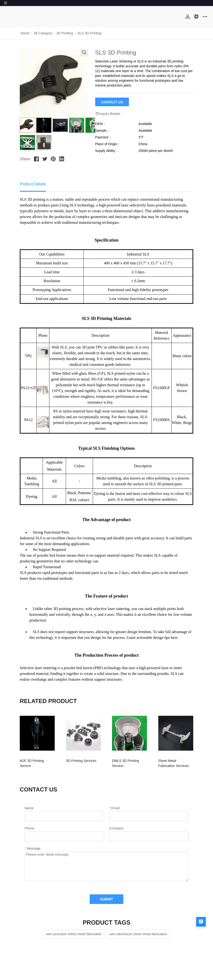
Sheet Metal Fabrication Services (169, 763)
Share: (25, 159)
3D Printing (64, 33)
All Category (43, 33)
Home (24, 33)
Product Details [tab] (33, 184)
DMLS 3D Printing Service (127, 761)
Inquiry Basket (107, 114)
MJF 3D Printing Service (38, 761)
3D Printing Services (79, 761)
